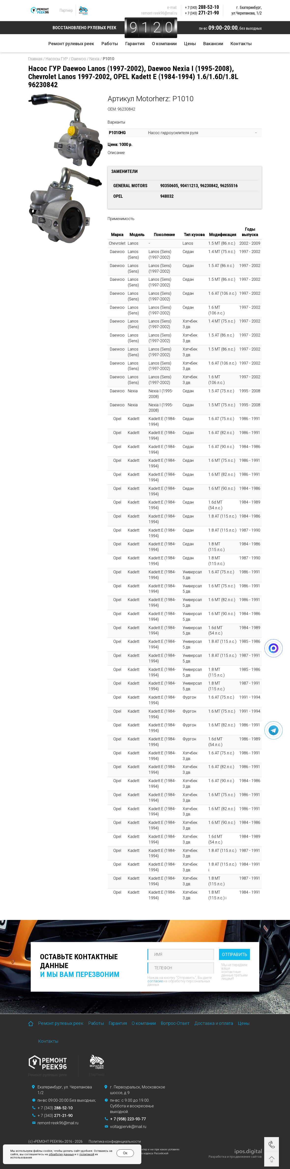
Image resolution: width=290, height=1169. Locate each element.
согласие (155, 981)
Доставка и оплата (213, 1023)
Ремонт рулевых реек (71, 43)
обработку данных (61, 1154)
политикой (86, 1154)
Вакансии (213, 43)
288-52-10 (202, 7)
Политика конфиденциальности (115, 1141)
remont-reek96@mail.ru (159, 13)
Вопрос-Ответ (175, 1023)
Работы (110, 43)
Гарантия (135, 43)
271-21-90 (202, 13)
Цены (190, 43)
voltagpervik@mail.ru (128, 1126)
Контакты (241, 43)
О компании (164, 43)
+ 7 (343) (55, 1108)
